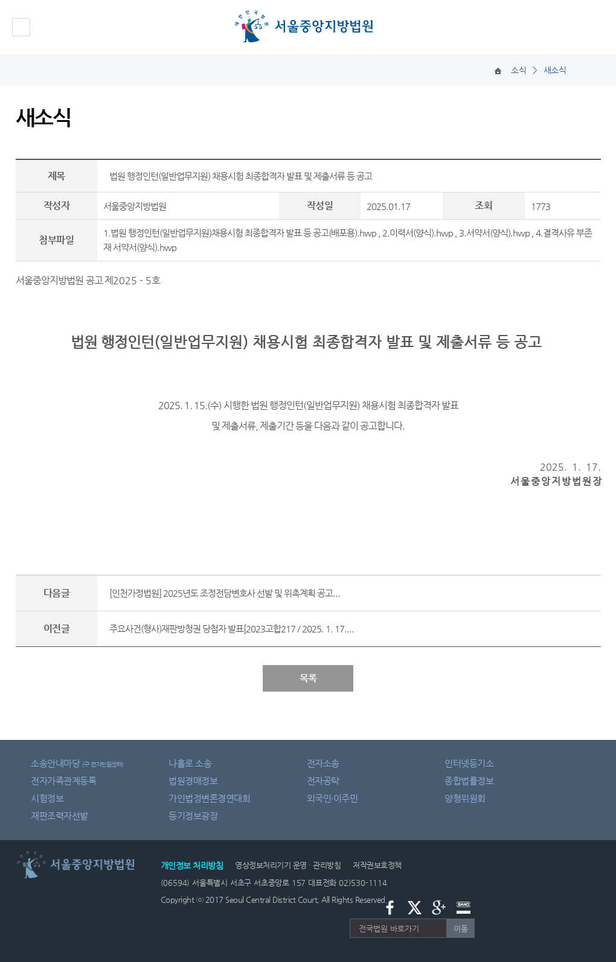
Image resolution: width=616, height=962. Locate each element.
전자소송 (323, 763)
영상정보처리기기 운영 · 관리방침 (288, 865)
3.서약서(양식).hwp (494, 233)
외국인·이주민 (332, 798)
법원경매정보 (192, 781)
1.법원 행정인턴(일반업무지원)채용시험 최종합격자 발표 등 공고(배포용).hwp (239, 233)
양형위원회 (465, 798)
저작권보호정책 (377, 865)
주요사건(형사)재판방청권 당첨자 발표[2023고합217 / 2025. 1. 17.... (231, 628)
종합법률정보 (468, 781)
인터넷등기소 (468, 763)
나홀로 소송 (189, 763)
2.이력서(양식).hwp (417, 233)
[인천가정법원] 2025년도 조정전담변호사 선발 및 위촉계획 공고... (224, 593)
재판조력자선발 (59, 816)
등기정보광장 (192, 816)
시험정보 (47, 798)
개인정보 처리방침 (192, 865)
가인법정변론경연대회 (209, 798)
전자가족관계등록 (63, 781)
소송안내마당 (77, 763)
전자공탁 (323, 781)
